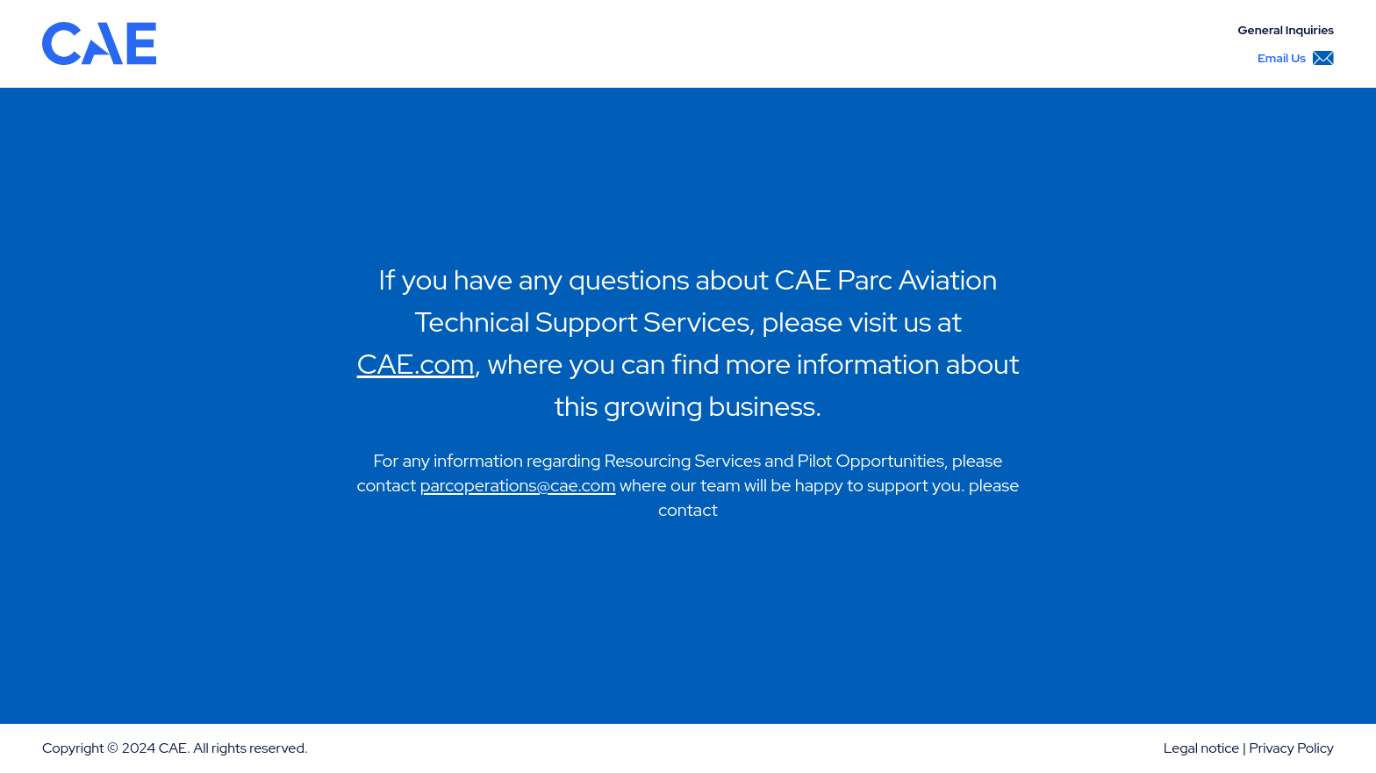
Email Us (1296, 58)
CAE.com (416, 364)
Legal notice (1201, 748)
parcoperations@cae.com (518, 485)
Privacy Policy (1291, 748)
